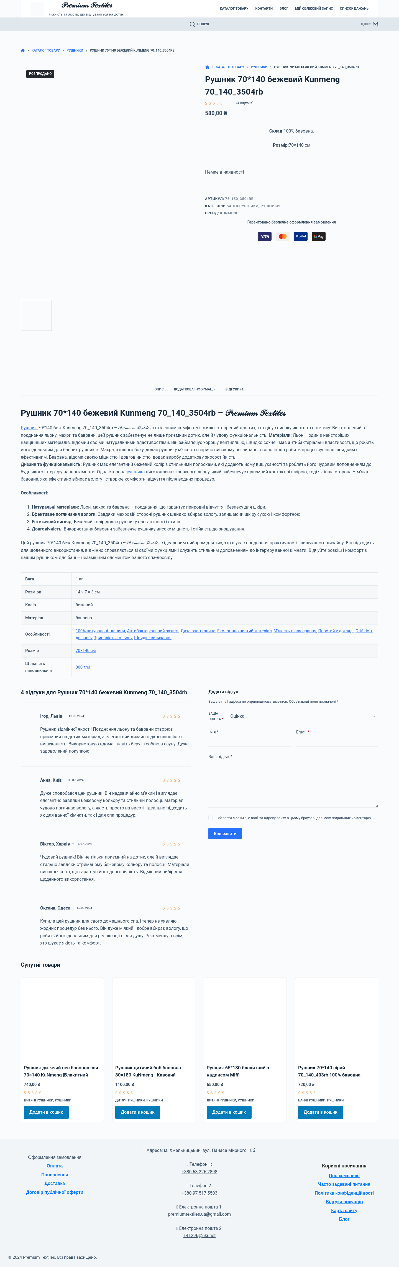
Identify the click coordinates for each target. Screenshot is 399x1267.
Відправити (225, 833)
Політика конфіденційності (344, 1193)
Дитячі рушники (38, 1100)
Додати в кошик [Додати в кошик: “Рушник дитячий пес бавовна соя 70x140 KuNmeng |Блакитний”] (46, 1112)
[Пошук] (199, 24)
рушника (136, 471)
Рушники (270, 206)
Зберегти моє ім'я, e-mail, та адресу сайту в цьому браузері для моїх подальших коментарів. (294, 818)
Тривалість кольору (113, 637)
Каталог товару (234, 9)
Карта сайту (344, 1210)
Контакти (264, 9)
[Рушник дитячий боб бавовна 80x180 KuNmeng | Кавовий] (153, 1018)
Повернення (54, 1174)
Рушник (29, 427)
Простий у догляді (336, 630)
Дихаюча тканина (198, 630)
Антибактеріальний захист (153, 630)
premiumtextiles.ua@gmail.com (199, 1214)
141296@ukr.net (199, 1235)
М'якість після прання (295, 630)
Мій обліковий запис (314, 9)
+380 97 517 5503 (200, 1193)
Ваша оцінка (215, 716)
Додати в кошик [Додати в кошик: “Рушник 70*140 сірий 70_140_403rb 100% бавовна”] (320, 1112)
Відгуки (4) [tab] (235, 389)
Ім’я (213, 732)
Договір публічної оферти (54, 1192)
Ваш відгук (220, 756)
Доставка (55, 1183)
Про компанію (344, 1175)
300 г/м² (84, 667)
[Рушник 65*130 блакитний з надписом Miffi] (245, 1018)
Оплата (55, 1166)
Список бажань (354, 9)
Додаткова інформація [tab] (195, 389)
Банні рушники (243, 206)
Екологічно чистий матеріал (244, 630)
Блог (284, 9)
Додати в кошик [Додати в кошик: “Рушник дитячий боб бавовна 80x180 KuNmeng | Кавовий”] (138, 1112)
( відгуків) (245, 103)
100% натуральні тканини (100, 630)
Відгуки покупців (344, 1201)
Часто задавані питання (344, 1184)
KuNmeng (229, 213)
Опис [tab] (159, 389)
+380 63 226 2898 (200, 1171)
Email (302, 732)
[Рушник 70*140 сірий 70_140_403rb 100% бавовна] (336, 1018)
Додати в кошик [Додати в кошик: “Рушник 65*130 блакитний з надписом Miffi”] (229, 1112)
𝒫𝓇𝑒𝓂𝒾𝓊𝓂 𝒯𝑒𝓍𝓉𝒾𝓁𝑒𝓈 (86, 5)
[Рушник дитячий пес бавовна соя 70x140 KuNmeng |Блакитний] (62, 1018)
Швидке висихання (153, 637)
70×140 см (86, 650)
